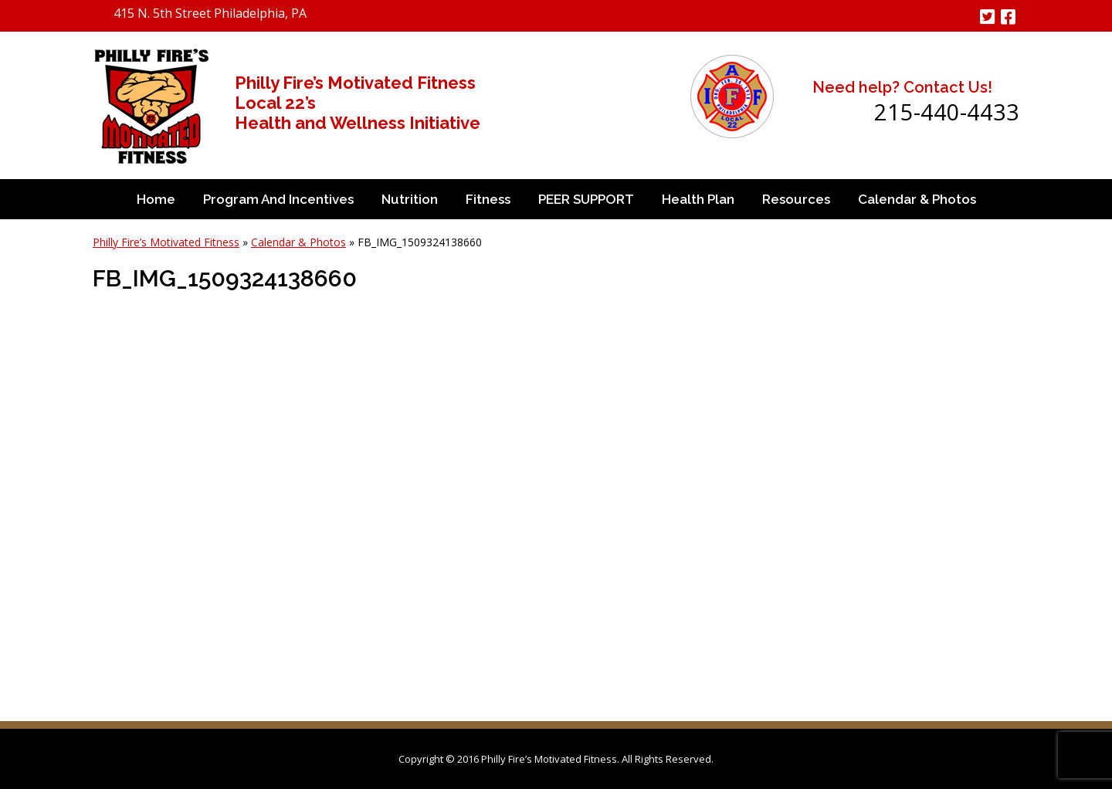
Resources (796, 199)
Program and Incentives (278, 199)
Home (156, 199)
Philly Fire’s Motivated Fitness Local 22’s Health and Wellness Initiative (357, 103)
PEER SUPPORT (586, 199)
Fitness (488, 199)
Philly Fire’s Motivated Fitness (166, 242)
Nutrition (409, 199)
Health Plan (698, 199)
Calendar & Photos (917, 199)
